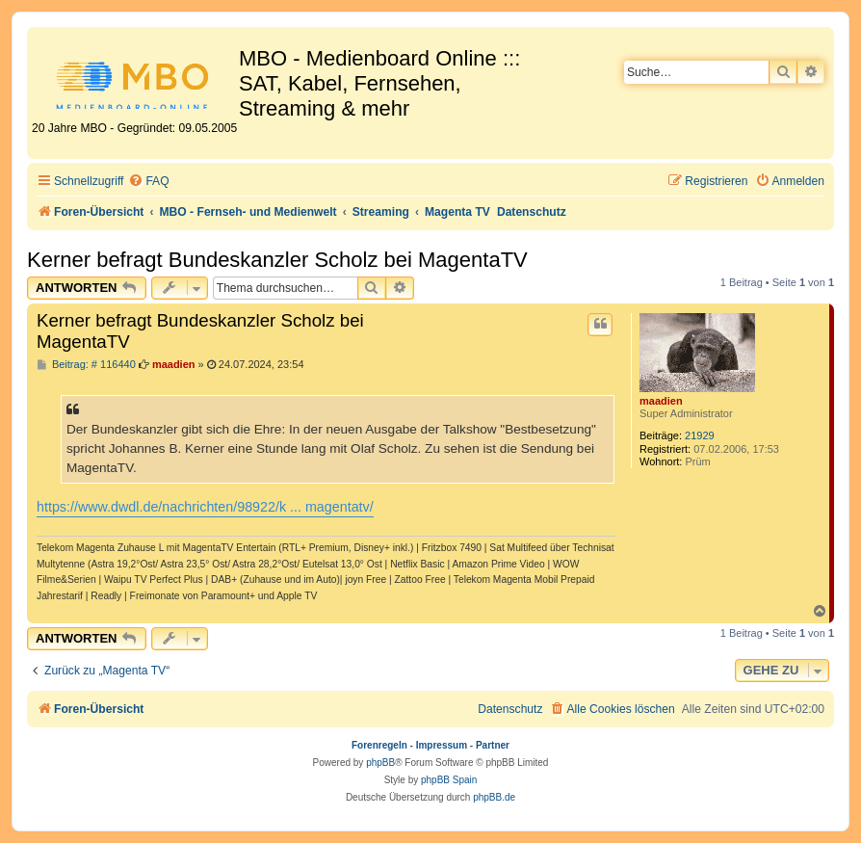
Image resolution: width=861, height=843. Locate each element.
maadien (661, 401)
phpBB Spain (449, 780)
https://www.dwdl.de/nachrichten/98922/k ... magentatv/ (205, 506)
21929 (700, 435)
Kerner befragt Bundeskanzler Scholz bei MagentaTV (277, 260)
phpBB (380, 762)
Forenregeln (379, 745)
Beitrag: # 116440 (86, 364)
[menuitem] (148, 182)
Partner (492, 745)
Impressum (441, 745)
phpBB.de (494, 797)
